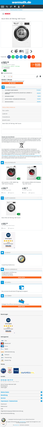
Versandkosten (23, 421)
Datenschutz (4, 406)
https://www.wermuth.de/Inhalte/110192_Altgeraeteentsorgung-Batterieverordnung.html (21, 155)
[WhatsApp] (13, 57)
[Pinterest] (29, 57)
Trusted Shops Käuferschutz (8, 265)
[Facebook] (9, 57)
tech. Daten (5, 110)
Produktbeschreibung (8, 107)
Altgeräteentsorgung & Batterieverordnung (12, 411)
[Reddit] (33, 57)
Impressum (4, 404)
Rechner (12, 83)
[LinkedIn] (25, 57)
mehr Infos (21, 277)
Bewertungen (6, 120)
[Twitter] (21, 57)
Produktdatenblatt (7, 73)
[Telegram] (17, 57)
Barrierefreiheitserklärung (7, 413)
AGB (2, 408)
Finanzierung (6, 117)
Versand (13, 64)
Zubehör (4, 114)
